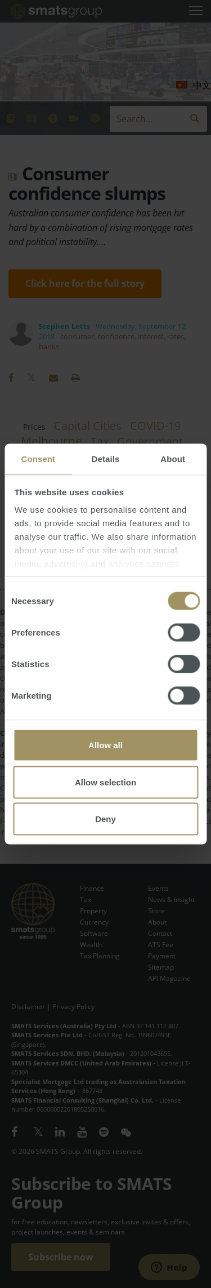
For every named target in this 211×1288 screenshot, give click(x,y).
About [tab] (172, 459)
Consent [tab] (38, 459)
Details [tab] (106, 459)
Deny (105, 819)
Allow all (105, 745)
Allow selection (105, 782)
